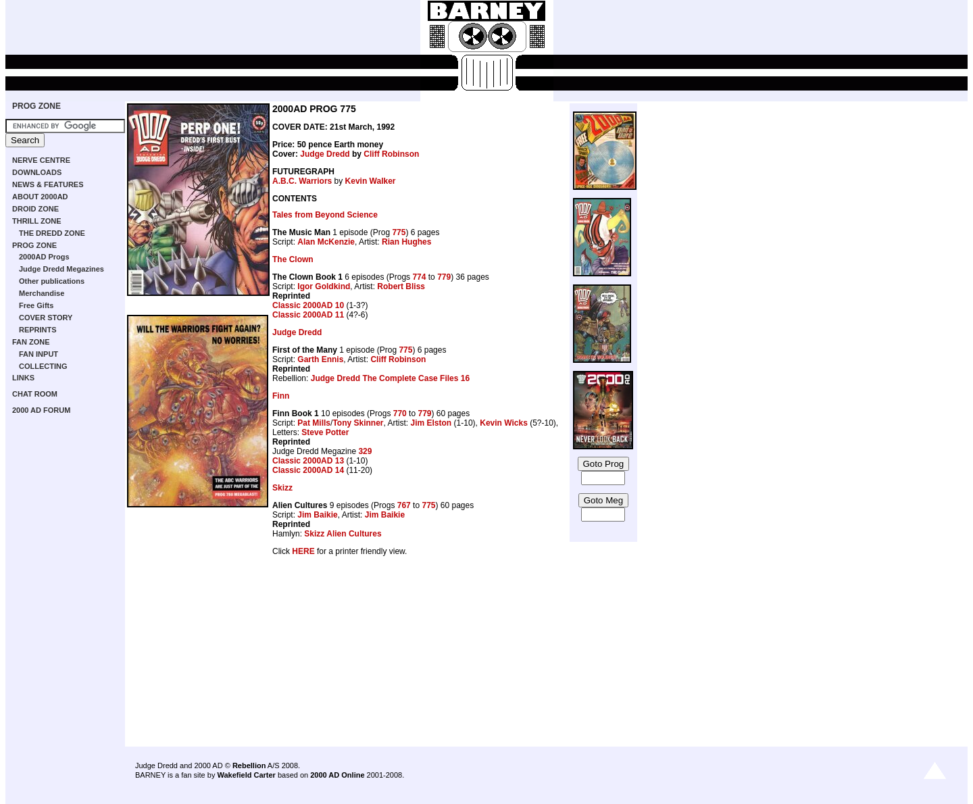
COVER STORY (45, 317)
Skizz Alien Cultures (342, 533)
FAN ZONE (31, 342)
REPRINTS (38, 330)
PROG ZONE (36, 106)
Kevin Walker (370, 181)
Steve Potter (325, 432)
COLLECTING (43, 366)
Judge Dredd (324, 154)
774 (419, 277)
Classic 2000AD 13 (308, 461)
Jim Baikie (317, 515)
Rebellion (249, 765)
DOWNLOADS (36, 172)
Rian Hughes (406, 242)
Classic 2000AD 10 (308, 305)
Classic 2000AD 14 (308, 470)
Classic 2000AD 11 (308, 315)
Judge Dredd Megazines (61, 269)
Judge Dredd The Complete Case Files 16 (390, 378)
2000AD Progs (44, 257)
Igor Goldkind (323, 286)
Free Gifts (36, 305)
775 (398, 232)
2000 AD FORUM (41, 410)
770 (400, 413)
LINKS (23, 378)
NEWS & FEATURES (48, 184)
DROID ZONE (35, 209)
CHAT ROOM (34, 394)
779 (444, 277)
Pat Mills (313, 423)
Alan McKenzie (326, 242)
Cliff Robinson (391, 154)
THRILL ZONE (36, 221)
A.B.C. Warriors (302, 181)
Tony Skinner (357, 423)
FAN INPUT (38, 354)
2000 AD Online (337, 775)
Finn (280, 396)
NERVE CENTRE (41, 160)
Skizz (282, 488)
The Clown (293, 259)
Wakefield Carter (246, 775)
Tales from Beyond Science (325, 215)
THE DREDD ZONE (52, 233)
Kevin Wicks (504, 423)
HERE (303, 551)
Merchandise (41, 293)
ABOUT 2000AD (40, 197)
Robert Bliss (401, 286)
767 (404, 505)
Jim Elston (431, 423)
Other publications (51, 281)
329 (365, 451)
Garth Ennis (320, 359)
